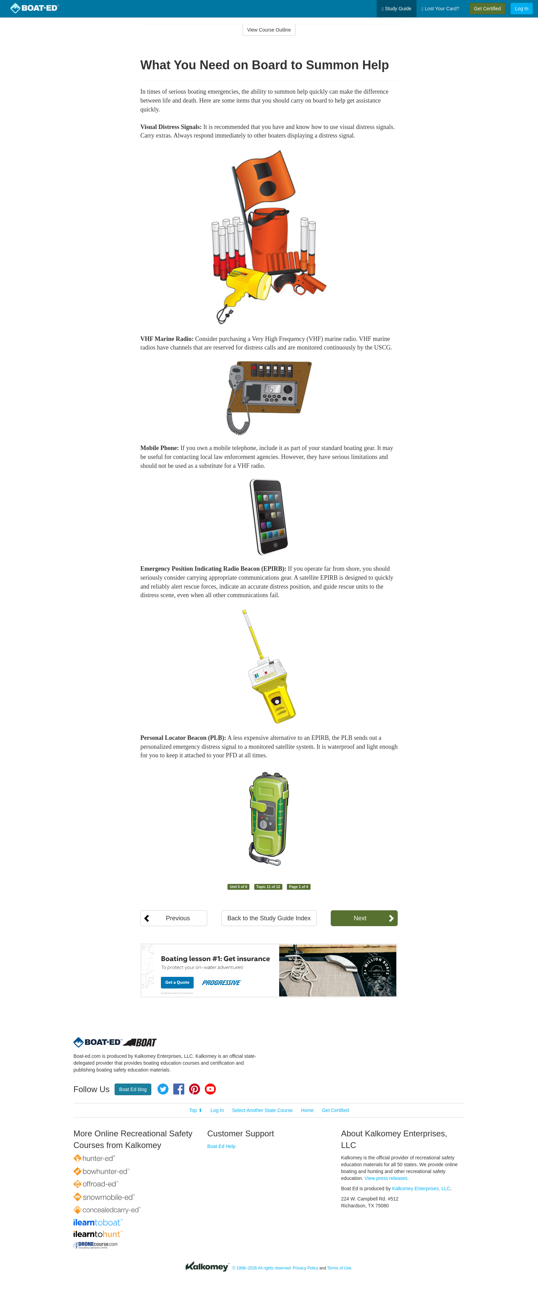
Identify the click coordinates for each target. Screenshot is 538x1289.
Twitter (162, 1089)
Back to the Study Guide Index (269, 918)
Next (360, 918)
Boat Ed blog (133, 1089)
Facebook (178, 1089)
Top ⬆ (195, 1110)
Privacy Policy (305, 1268)
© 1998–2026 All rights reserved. (262, 1268)
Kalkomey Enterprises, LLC (421, 1188)
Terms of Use (339, 1268)
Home (307, 1110)
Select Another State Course (262, 1110)
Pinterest (194, 1089)
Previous (178, 918)
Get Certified (487, 8)
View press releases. (387, 1178)
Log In (521, 8)
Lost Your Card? (440, 9)
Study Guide (396, 9)
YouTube (210, 1089)
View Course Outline (269, 30)
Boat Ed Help (221, 1146)
